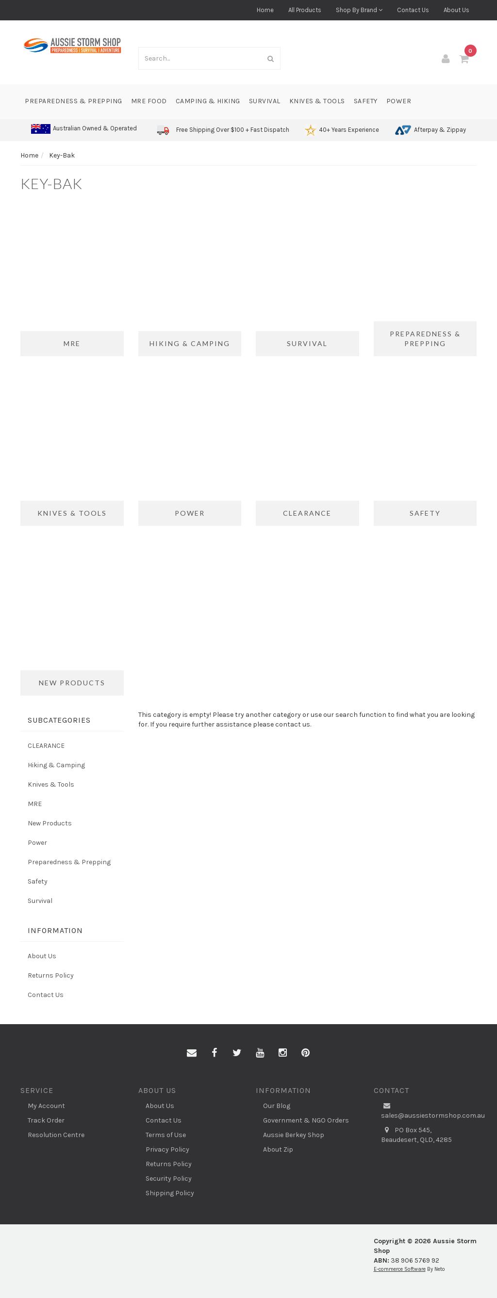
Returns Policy (51, 975)
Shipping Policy (170, 1193)
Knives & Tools (317, 101)
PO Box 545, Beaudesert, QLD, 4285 (416, 1134)
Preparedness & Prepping (73, 101)
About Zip (278, 1149)
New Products (50, 823)
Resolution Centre (56, 1135)
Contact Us (413, 10)
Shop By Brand (359, 10)
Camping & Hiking (208, 101)
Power (399, 101)
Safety (366, 101)
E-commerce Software (400, 1269)
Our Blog (276, 1106)
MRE (35, 804)
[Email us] (191, 1053)
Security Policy (169, 1178)
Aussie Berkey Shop (293, 1135)
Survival (265, 101)
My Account (46, 1106)
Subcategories (59, 720)
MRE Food (149, 101)
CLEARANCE (46, 746)
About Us (456, 10)
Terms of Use (166, 1135)
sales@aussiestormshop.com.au (429, 1110)
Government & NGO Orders (306, 1120)
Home (265, 10)
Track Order (46, 1120)
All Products (304, 10)
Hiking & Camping (56, 765)
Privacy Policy (167, 1149)
